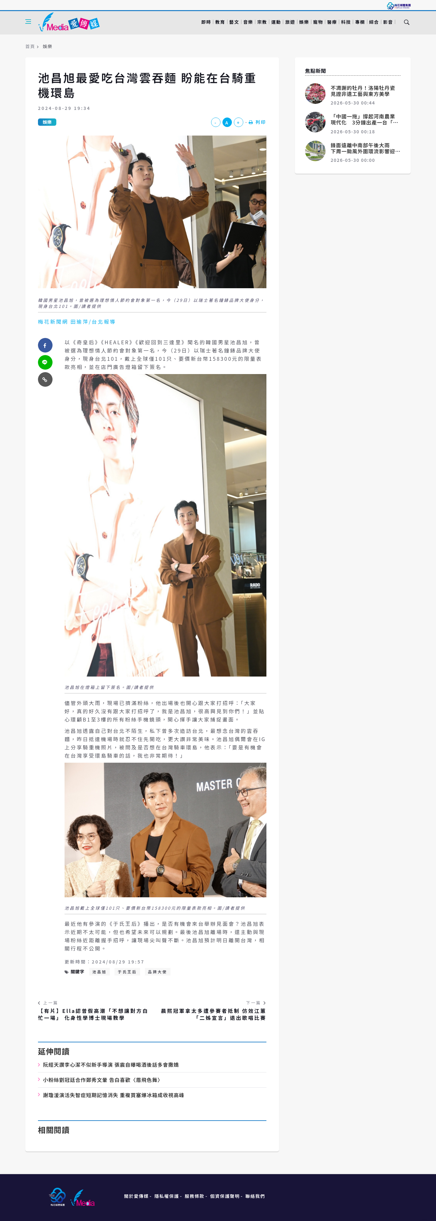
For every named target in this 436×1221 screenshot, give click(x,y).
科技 (346, 22)
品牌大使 (157, 971)
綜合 (374, 22)
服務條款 (194, 1196)
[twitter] (45, 362)
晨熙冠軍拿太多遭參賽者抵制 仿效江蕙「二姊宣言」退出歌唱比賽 (213, 1014)
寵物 (318, 22)
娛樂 (304, 22)
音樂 (248, 22)
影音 (388, 22)
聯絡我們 (255, 1196)
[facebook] (45, 345)
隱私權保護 (166, 1196)
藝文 (234, 22)
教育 (220, 22)
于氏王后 (127, 971)
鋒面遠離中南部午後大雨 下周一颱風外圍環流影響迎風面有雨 (363, 151)
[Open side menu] (28, 21)
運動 (276, 22)
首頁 (30, 46)
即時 (206, 22)
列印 (257, 122)
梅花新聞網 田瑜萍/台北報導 (77, 321)
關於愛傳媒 (136, 1196)
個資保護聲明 (225, 1196)
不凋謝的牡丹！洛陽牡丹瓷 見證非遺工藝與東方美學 (366, 91)
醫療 (332, 22)
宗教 (262, 22)
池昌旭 (99, 971)
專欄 (360, 22)
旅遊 (290, 22)
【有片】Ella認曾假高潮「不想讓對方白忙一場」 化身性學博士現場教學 (93, 1014)
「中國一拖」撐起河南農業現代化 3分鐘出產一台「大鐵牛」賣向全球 (364, 122)
